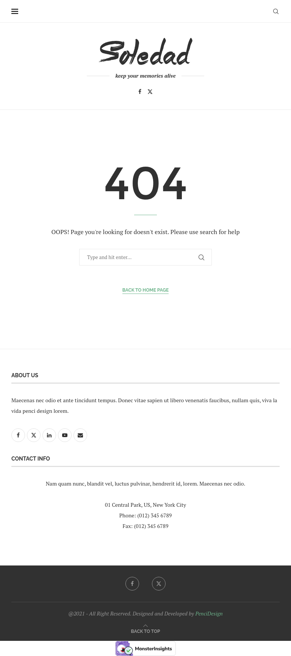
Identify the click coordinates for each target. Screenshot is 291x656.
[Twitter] (150, 91)
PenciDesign (208, 613)
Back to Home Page (145, 290)
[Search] (276, 11)
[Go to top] (145, 630)
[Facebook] (139, 91)
